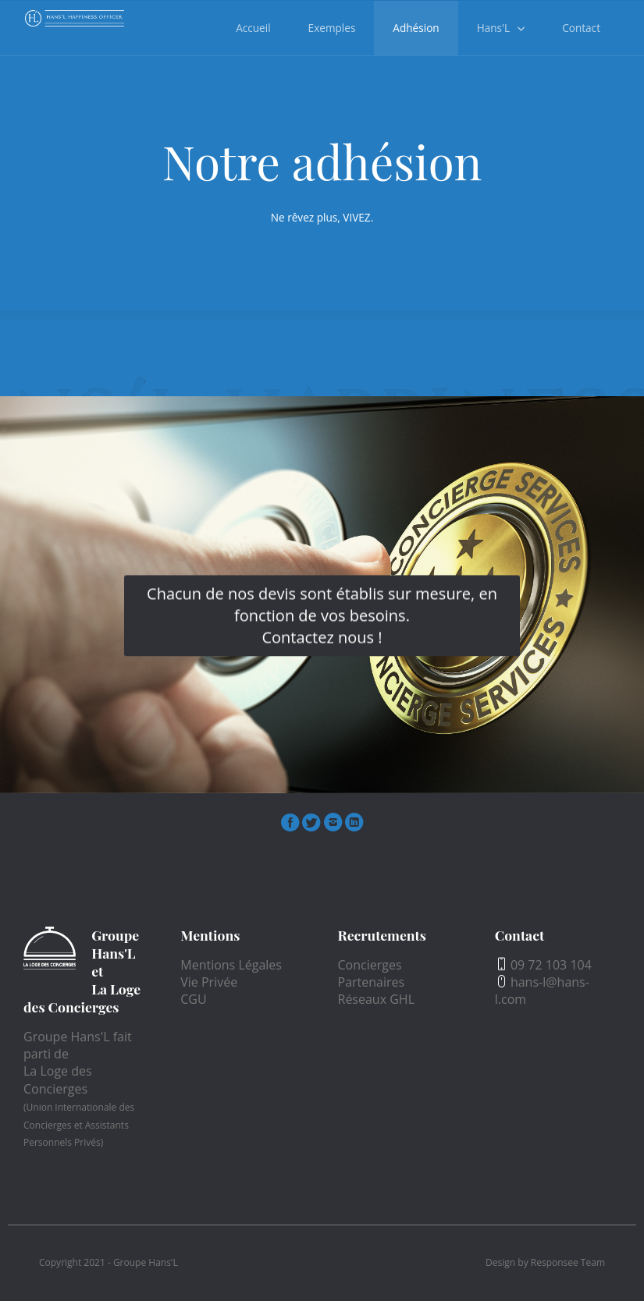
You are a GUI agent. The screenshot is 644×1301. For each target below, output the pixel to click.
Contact (581, 27)
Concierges (370, 964)
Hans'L (493, 27)
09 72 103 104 (543, 964)
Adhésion (416, 27)
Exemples (332, 27)
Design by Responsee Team (545, 1263)
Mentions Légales (231, 964)
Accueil (253, 27)
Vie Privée (208, 982)
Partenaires (371, 982)
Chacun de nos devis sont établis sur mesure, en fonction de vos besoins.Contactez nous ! (322, 615)
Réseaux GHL (376, 999)
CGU (193, 999)
